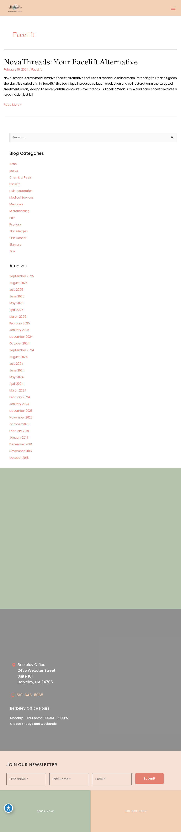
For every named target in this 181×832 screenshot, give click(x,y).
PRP (12, 218)
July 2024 (16, 364)
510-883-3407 (136, 811)
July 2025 (16, 290)
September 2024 (21, 350)
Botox (13, 171)
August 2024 (18, 357)
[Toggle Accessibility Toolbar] (8, 808)
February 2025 (19, 323)
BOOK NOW (45, 811)
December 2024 (21, 337)
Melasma (16, 204)
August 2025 (18, 283)
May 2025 (16, 303)
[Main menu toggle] (173, 8)
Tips (12, 251)
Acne (13, 164)
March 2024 (17, 390)
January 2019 (18, 437)
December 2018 (20, 444)
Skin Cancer (17, 238)
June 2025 (16, 296)
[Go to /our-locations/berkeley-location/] (49, 674)
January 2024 (19, 404)
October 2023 (19, 424)
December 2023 (21, 411)
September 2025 (21, 276)
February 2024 (19, 397)
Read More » (13, 105)
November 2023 (20, 417)
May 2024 (16, 377)
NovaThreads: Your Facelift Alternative (71, 61)
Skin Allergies (18, 231)
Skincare (15, 245)
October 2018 (19, 458)
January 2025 (19, 330)
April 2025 (16, 310)
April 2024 (16, 384)
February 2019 (19, 431)
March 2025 (17, 317)
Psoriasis (15, 224)
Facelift (36, 69)
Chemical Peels (20, 177)
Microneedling (19, 211)
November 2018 (20, 451)
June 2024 (17, 370)
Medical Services (21, 197)
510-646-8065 (29, 695)
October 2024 (19, 343)
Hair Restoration (21, 191)
